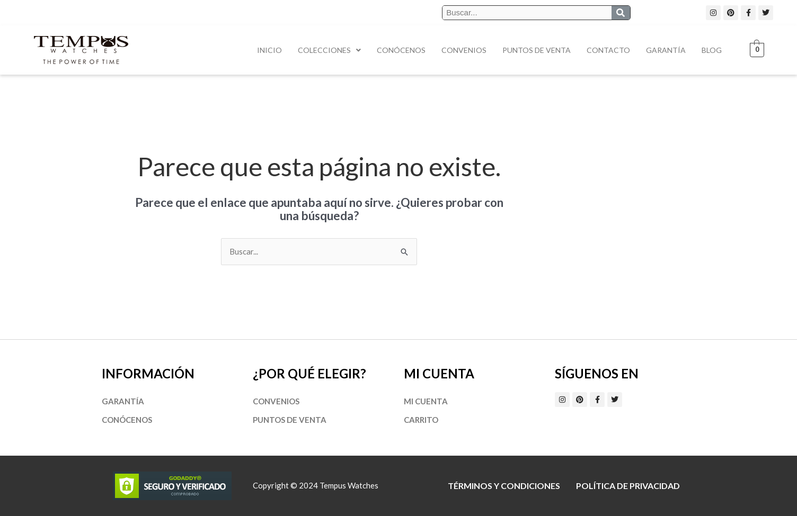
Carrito (421, 419)
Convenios (463, 50)
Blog (712, 50)
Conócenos (401, 50)
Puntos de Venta (536, 50)
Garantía (666, 50)
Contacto (608, 50)
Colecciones (329, 50)
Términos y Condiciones (504, 486)
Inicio (269, 50)
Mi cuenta (426, 401)
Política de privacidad (628, 486)
